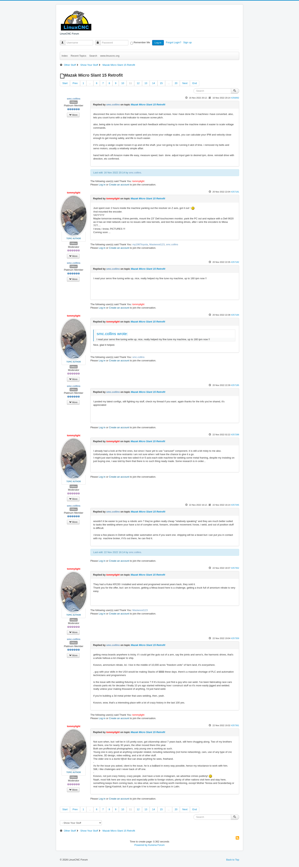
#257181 (235, 192)
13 (146, 83)
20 (176, 83)
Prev (75, 83)
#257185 (235, 385)
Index (65, 55)
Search (93, 55)
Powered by (141, 845)
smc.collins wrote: (112, 333)
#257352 (235, 568)
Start (65, 83)
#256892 (235, 98)
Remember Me (142, 42)
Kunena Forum (156, 845)
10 (122, 83)
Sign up (187, 42)
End (194, 83)
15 (161, 83)
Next (184, 83)
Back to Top (232, 859)
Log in (158, 42)
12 (138, 83)
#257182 (235, 262)
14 (153, 83)
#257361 (235, 725)
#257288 (235, 434)
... (90, 83)
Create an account (119, 184)
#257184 (235, 315)
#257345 (235, 505)
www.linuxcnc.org (109, 55)
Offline (73, 102)
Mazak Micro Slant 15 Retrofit (148, 104)
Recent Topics (78, 55)
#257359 (235, 638)
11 (130, 83)
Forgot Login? (174, 42)
